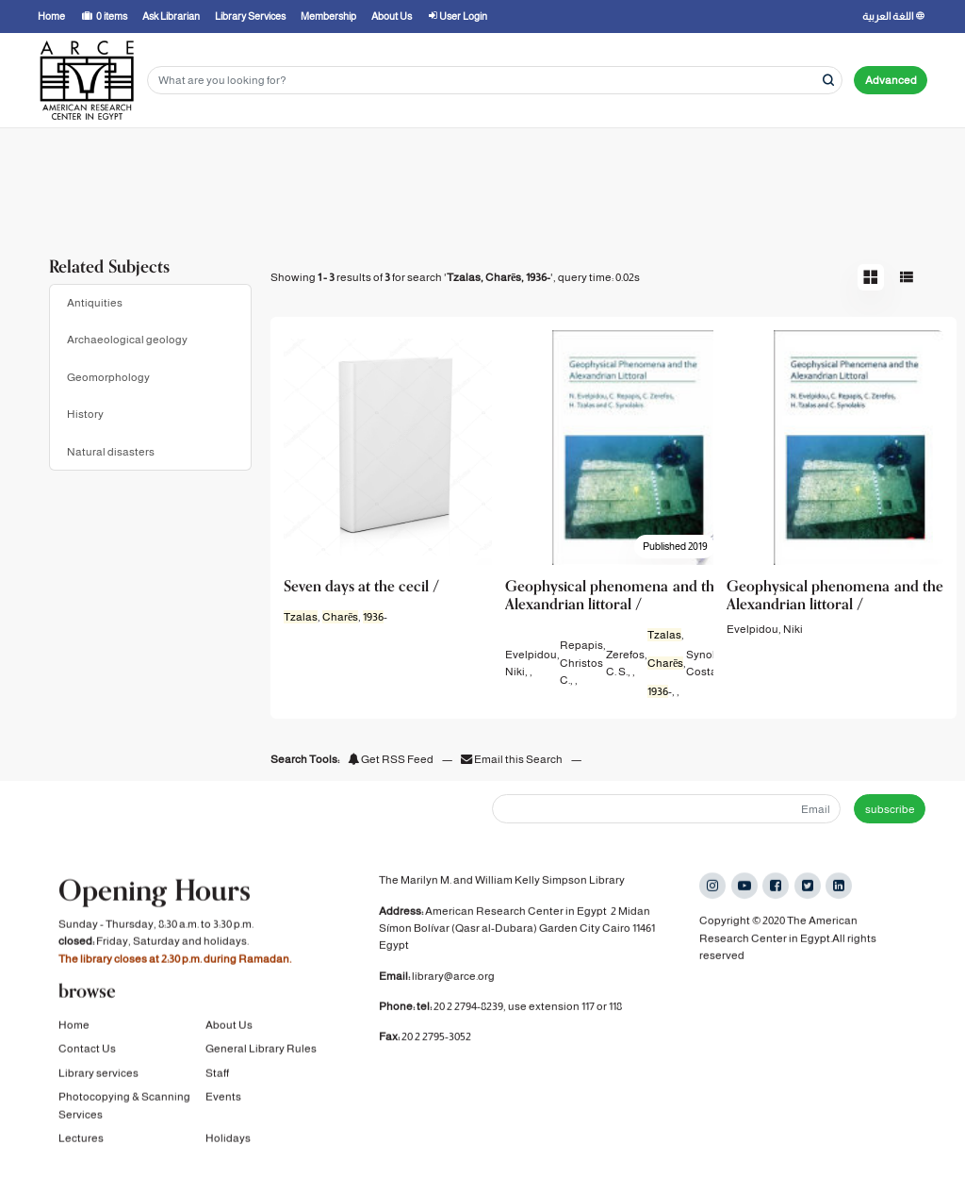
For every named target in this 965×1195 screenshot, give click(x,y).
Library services (98, 1070)
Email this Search (512, 759)
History (85, 414)
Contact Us (87, 1047)
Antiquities (95, 302)
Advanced (891, 80)
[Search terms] (494, 80)
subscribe (890, 809)
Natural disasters (111, 451)
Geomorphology (108, 377)
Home (74, 1023)
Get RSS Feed (390, 759)
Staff (217, 1070)
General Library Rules (261, 1047)
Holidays (228, 1135)
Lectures (81, 1135)
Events (223, 1095)
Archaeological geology (127, 339)
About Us (229, 1023)
